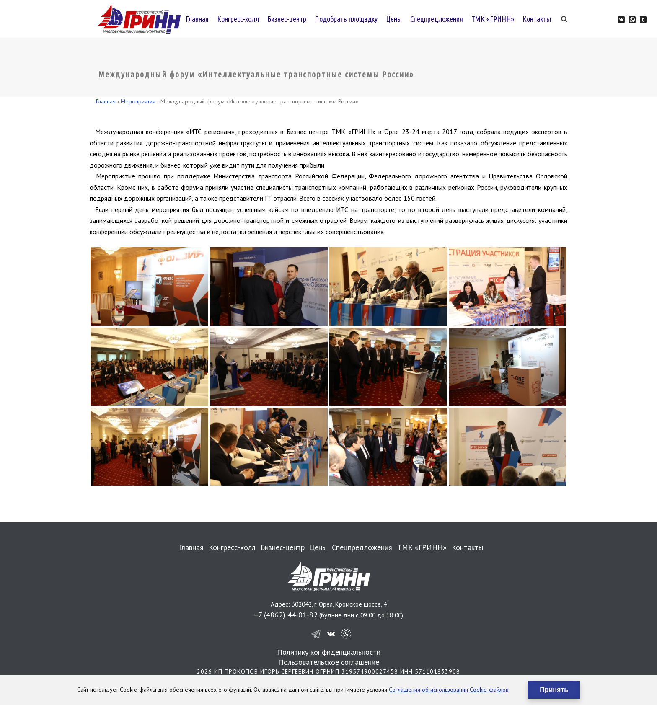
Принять (554, 689)
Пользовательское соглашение (328, 662)
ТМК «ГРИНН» (492, 19)
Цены (394, 19)
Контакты (536, 19)
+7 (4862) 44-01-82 (286, 615)
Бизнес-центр (286, 19)
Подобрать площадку (346, 19)
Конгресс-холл (238, 19)
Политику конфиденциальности (328, 652)
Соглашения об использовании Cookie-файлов (449, 689)
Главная (197, 19)
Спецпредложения (436, 19)
